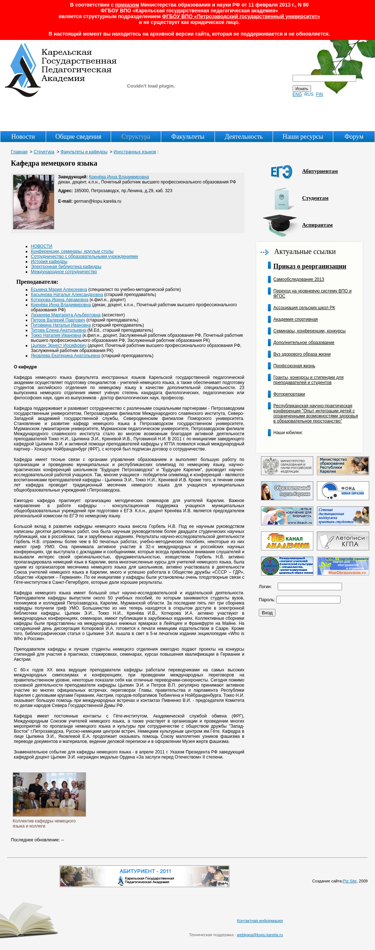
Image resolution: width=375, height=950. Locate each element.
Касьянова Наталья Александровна (67, 294)
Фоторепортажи (289, 394)
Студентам (315, 198)
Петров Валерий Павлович (58, 320)
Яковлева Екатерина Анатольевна (65, 355)
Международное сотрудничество (64, 271)
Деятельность (244, 136)
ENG (297, 94)
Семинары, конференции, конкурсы (309, 330)
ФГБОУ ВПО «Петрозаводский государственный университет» (241, 16)
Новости (23, 136)
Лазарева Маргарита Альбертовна (66, 315)
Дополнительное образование (303, 342)
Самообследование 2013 (298, 279)
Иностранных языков (135, 151)
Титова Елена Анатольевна (58, 330)
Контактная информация (260, 920)
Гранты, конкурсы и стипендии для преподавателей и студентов (308, 380)
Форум (354, 136)
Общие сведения (78, 136)
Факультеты (187, 136)
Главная (19, 151)
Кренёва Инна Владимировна (119, 176)
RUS (308, 94)
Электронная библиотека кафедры (66, 266)
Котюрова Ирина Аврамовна (59, 299)
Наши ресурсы (302, 136)
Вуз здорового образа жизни (302, 354)
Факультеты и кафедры (84, 151)
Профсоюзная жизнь (294, 365)
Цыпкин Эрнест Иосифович (58, 345)
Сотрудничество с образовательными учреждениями (84, 256)
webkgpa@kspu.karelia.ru (260, 935)
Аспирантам (317, 225)
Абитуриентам (320, 171)
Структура (135, 136)
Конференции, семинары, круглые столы (72, 251)
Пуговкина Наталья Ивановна (61, 325)
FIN (319, 94)
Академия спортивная (295, 319)
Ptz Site (350, 881)
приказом (127, 5)
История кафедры (49, 261)
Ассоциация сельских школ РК (304, 307)
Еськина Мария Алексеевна (59, 289)
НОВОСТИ (41, 246)
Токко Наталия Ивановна (56, 335)
